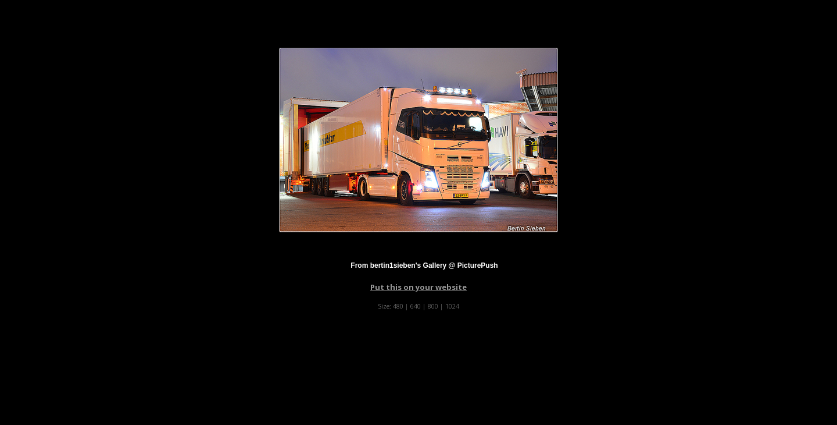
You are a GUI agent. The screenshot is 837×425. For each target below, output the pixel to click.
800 (433, 306)
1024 (452, 306)
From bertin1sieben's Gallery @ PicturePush (424, 265)
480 (398, 306)
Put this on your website (418, 287)
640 (415, 306)
